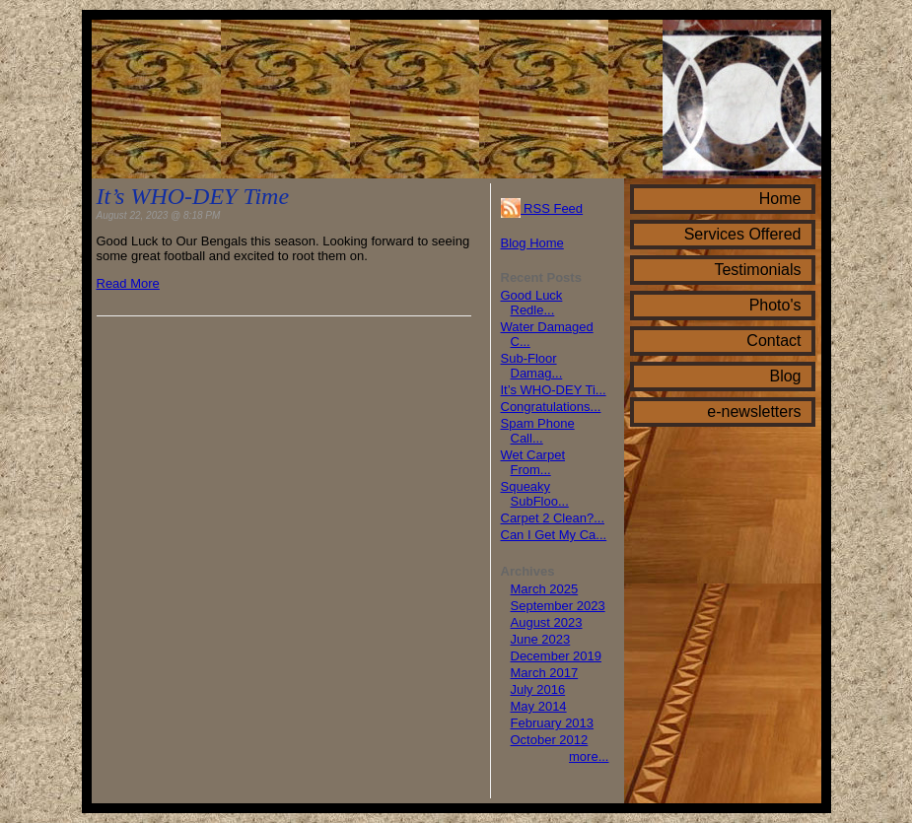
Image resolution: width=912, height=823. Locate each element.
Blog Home (532, 243)
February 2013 (553, 723)
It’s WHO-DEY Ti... (553, 389)
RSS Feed (542, 208)
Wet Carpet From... (533, 462)
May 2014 (539, 706)
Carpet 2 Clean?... (553, 518)
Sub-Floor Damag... (532, 365)
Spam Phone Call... (538, 431)
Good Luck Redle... (532, 302)
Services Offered (743, 234)
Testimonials (757, 269)
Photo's (775, 305)
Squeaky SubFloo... (535, 494)
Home (780, 198)
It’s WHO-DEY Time (193, 196)
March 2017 (545, 672)
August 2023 (547, 622)
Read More (128, 283)
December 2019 (556, 656)
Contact (773, 340)
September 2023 (558, 605)
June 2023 (541, 639)
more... (588, 756)
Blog (785, 376)
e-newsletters (754, 411)
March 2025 (545, 589)
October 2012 (550, 739)
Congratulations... (551, 406)
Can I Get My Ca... (554, 534)
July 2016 (538, 689)
